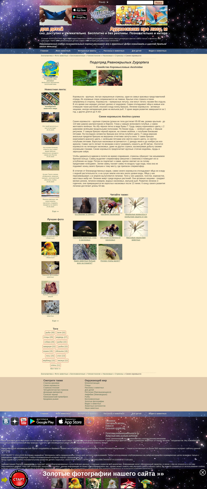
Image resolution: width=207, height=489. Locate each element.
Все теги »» (55, 369)
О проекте (110, 420)
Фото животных (63, 51)
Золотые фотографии (94, 401)
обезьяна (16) (62, 351)
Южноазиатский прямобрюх (55, 397)
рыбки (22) (62, 342)
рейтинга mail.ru (80, 448)
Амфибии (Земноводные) (96, 394)
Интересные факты (87, 51)
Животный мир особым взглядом (121, 436)
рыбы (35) (50, 332)
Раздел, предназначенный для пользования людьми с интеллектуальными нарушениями (135, 438)
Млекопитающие (92, 383)
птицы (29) (48, 337)
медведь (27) (61, 337)
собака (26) (49, 342)
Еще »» (55, 211)
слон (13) (61, 356)
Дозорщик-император (52, 392)
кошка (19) (48, 351)
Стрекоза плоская (51, 388)
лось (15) (50, 356)
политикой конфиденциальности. (138, 469)
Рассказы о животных (114, 51)
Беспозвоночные (92, 399)
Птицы (88, 385)
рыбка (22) (63, 346)
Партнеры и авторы (114, 423)
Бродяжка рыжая (50, 399)
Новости (109, 426)
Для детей (136, 51)
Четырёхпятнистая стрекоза (55, 390)
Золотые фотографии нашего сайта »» (103, 473)
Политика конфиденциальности (120, 433)
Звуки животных (92, 408)
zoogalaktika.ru (30, 464)
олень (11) (55, 365)
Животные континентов (95, 406)
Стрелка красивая (51, 383)
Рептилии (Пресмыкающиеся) (98, 392)
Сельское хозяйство (115, 428)
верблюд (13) (49, 360)
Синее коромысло (51, 385)
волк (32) (61, 332)
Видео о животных (157, 51)
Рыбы (87, 397)
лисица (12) (63, 360)
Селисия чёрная (50, 394)
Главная (44, 51)
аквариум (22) (49, 346)
